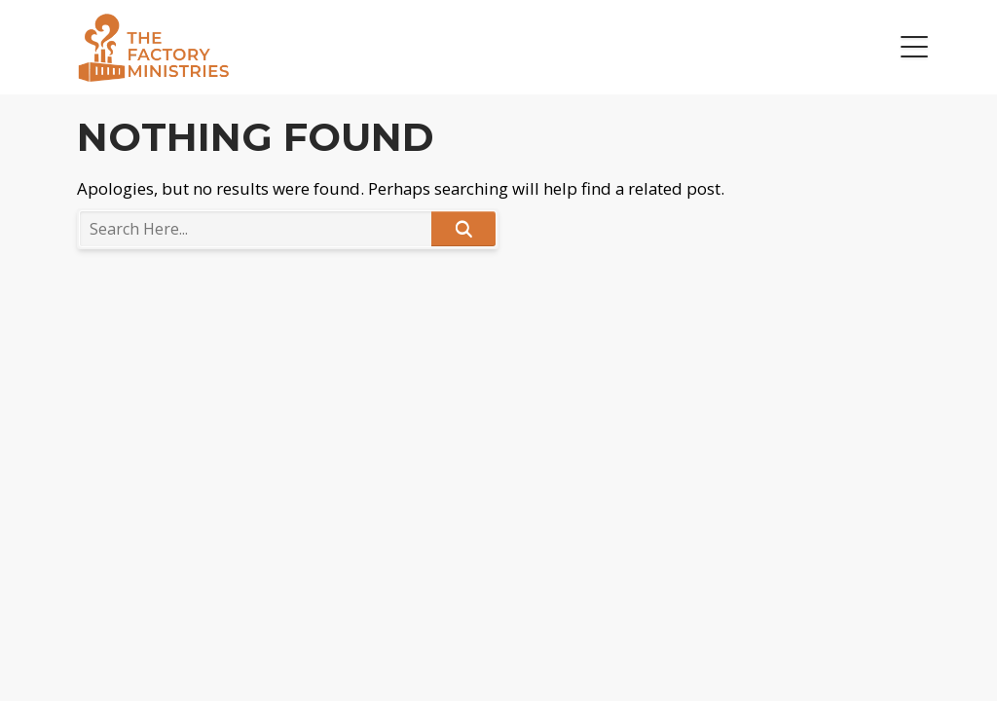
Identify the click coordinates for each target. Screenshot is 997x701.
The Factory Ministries (153, 47)
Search (463, 228)
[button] (914, 47)
